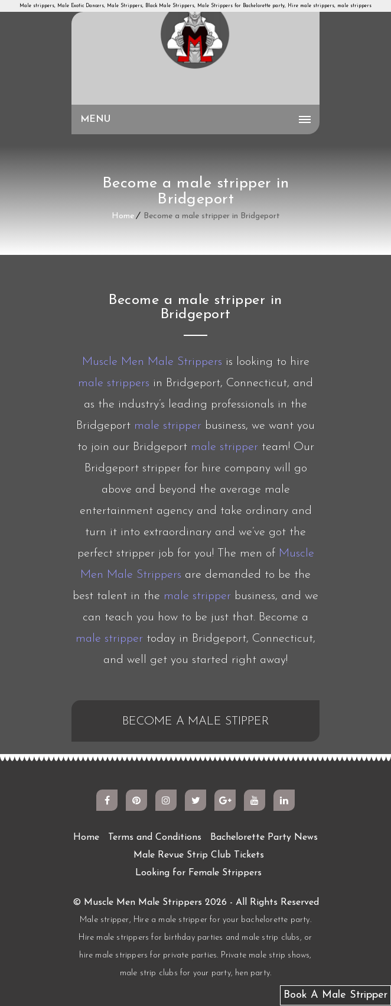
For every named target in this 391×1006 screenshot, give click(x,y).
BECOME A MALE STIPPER (195, 721)
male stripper (167, 426)
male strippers (113, 383)
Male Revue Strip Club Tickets (198, 855)
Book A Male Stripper (335, 995)
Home (123, 216)
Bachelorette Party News (264, 837)
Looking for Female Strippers (198, 873)
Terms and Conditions (154, 837)
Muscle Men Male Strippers (152, 362)
